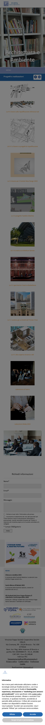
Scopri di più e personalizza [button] (22, 720)
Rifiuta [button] (12, 714)
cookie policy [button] (36, 694)
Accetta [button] (33, 714)
